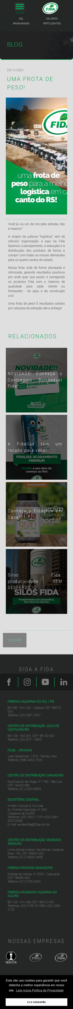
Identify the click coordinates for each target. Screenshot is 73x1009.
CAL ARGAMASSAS (21, 21)
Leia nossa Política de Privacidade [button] (40, 990)
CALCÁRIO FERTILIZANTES (52, 21)
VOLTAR (15, 639)
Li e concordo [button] (36, 1002)
